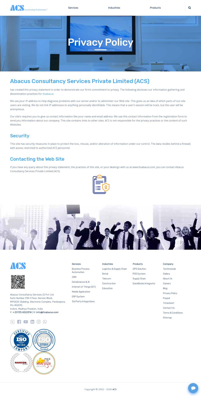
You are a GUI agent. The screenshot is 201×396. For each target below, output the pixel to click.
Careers (167, 283)
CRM (74, 277)
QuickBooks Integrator (144, 283)
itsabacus (48, 93)
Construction (109, 283)
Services (73, 7)
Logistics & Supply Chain (114, 269)
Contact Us (169, 308)
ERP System (78, 296)
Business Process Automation (81, 271)
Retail (105, 273)
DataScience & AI (81, 282)
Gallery (166, 273)
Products (155, 7)
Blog (165, 288)
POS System (139, 273)
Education (107, 288)
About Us (167, 278)
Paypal (166, 298)
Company (168, 264)
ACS (114, 389)
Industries (114, 7)
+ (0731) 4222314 (22, 312)
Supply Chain (139, 278)
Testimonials (169, 269)
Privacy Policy (170, 293)
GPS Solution (139, 269)
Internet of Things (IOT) (84, 287)
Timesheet (168, 303)
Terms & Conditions (173, 313)
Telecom (106, 278)
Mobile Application (81, 291)
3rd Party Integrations (83, 301)
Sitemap (167, 317)
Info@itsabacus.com (47, 312)
